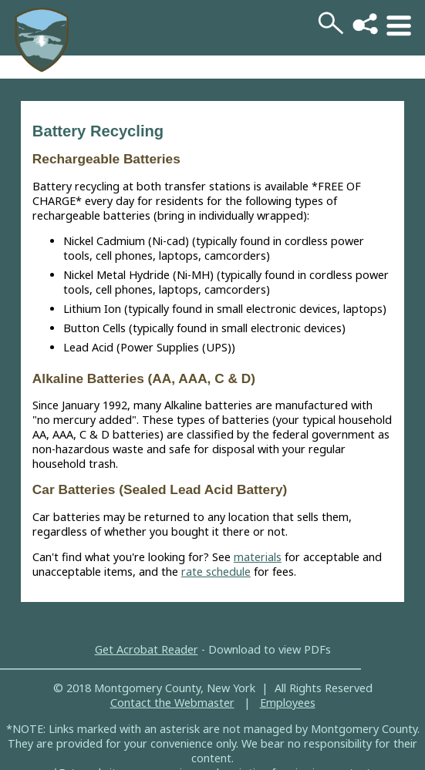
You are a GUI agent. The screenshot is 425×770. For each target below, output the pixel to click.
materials (258, 557)
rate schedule (216, 571)
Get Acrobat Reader (146, 649)
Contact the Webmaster (172, 702)
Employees (287, 702)
